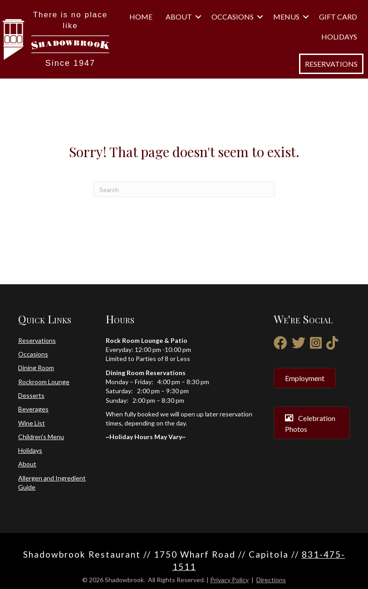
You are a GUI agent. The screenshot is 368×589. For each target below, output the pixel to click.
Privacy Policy (229, 580)
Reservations (37, 340)
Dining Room (36, 367)
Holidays (339, 36)
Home (140, 16)
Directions (271, 580)
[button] (198, 17)
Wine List (31, 423)
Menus (286, 16)
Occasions (232, 16)
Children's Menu (41, 437)
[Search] (184, 189)
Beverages (33, 409)
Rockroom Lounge (43, 382)
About (179, 16)
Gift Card (338, 16)
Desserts (31, 395)
